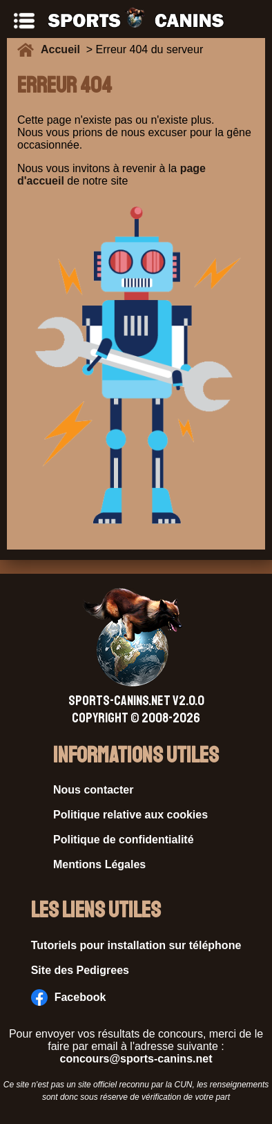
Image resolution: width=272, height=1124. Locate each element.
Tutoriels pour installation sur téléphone (136, 945)
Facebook (68, 997)
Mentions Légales (99, 864)
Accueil (63, 49)
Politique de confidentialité (123, 839)
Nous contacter (93, 790)
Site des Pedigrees (80, 970)
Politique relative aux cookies (130, 815)
